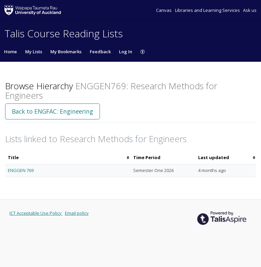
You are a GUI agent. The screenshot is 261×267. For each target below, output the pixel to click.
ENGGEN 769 (21, 170)
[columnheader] (67, 157)
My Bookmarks (66, 52)
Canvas (164, 10)
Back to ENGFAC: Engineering (52, 111)
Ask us (250, 10)
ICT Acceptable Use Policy (36, 213)
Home (10, 52)
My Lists (33, 52)
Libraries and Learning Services (208, 10)
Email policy (77, 213)
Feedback (100, 52)
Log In (125, 52)
